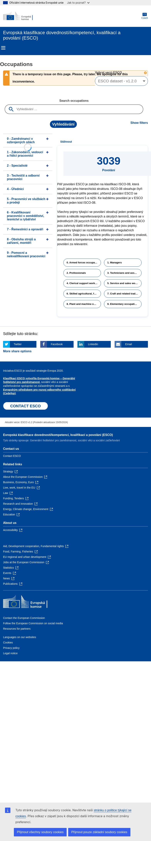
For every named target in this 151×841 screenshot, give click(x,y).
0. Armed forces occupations (84, 262)
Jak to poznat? (78, 2)
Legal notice (10, 653)
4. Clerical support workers (83, 283)
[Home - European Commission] (21, 16)
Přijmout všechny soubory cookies (40, 832)
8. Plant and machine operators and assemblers (84, 304)
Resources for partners (16, 628)
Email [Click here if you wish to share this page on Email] (128, 344)
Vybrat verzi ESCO (109, 72)
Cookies (8, 642)
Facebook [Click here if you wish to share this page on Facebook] (57, 344)
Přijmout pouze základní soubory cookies (99, 832)
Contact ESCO (12, 455)
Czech (144, 16)
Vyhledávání (63, 124)
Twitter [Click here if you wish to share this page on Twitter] (18, 344)
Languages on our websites (19, 637)
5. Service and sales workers (124, 283)
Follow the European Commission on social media (33, 623)
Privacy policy (11, 647)
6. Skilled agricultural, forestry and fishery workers (84, 293)
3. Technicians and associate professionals (124, 272)
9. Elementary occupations (123, 304)
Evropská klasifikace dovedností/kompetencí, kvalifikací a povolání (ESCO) (58, 435)
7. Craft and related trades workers (124, 293)
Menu (3, 47)
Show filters (139, 122)
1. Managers (114, 262)
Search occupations (74, 100)
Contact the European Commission (24, 617)
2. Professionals (76, 272)
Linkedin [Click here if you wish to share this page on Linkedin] (93, 344)
